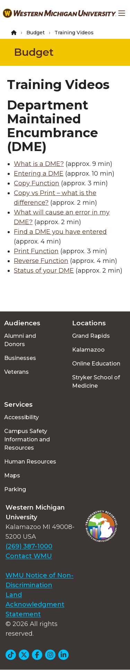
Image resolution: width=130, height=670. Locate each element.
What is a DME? (39, 164)
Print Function (36, 251)
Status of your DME (44, 270)
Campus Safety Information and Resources (27, 439)
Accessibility (21, 417)
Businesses (20, 358)
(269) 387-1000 (29, 546)
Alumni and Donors (20, 340)
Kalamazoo (88, 349)
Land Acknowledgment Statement (35, 604)
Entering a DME (38, 173)
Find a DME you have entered (60, 232)
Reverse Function (41, 261)
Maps (12, 475)
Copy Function (36, 183)
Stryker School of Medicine (96, 381)
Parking (15, 489)
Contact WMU (29, 556)
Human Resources (30, 461)
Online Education (96, 363)
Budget (35, 32)
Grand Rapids (91, 336)
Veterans (16, 372)
